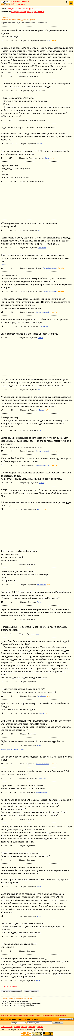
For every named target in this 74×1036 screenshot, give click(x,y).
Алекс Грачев (41, 585)
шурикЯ (41, 483)
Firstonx (40, 338)
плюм (39, 745)
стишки (37, 9)
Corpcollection (43, 326)
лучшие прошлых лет (49, 1015)
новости (40, 1027)
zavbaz (39, 886)
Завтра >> (13, 986)
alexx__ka (40, 509)
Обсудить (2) (23, 230)
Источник (43, 40)
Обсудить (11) (23, 76)
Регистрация (21, 4)
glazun (38, 981)
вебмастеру (32, 1027)
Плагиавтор (42, 248)
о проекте (24, 1027)
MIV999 (39, 916)
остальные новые (24, 1015)
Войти (13, 4)
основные (13, 1015)
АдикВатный (42, 778)
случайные (62, 1015)
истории (19, 9)
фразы (31, 9)
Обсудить (23, 144)
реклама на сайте (6, 1027)
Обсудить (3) (24, 326)
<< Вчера (4, 986)
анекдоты (11, 9)
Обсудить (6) (24, 91)
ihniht (40, 430)
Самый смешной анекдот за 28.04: (17, 999)
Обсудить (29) (25, 40)
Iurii (39, 230)
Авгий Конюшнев (41, 792)
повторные (36, 1015)
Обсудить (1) (23, 181)
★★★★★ (61, 268)
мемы (25, 9)
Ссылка (22, 268)
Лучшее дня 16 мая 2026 (20, 1)
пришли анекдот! (66, 1019)
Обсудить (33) (23, 120)
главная (4, 1019)
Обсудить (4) (23, 390)
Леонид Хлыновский (50, 268)
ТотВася (39, 144)
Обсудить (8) (23, 248)
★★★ (54, 40)
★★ (47, 410)
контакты (17, 1027)
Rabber (39, 602)
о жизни (3, 264)
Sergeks (41, 410)
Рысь (49, 40)
